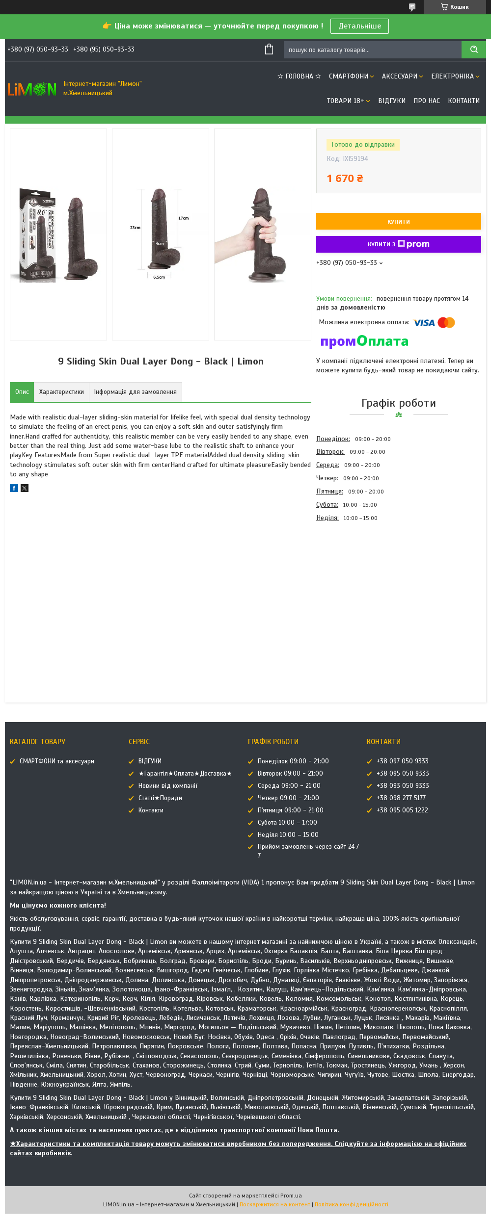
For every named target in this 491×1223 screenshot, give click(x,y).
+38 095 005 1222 (402, 810)
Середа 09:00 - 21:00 (289, 786)
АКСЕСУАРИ (399, 76)
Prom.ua (291, 1195)
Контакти (464, 101)
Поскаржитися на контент (275, 1204)
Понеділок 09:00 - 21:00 (293, 761)
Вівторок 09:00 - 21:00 (290, 774)
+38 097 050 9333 (403, 761)
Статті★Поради (160, 798)
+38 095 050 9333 (403, 774)
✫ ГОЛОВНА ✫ (299, 76)
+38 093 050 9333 (403, 786)
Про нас (426, 101)
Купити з (399, 244)
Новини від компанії (167, 786)
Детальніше (359, 26)
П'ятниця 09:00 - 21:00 (291, 810)
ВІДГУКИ (392, 101)
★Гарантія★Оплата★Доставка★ (185, 774)
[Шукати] (474, 49)
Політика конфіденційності (351, 1204)
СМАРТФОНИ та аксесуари (57, 761)
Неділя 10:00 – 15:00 (288, 835)
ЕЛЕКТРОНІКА (452, 76)
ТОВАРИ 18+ (345, 101)
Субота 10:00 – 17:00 (287, 823)
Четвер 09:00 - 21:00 (288, 798)
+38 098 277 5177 (401, 798)
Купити (398, 221)
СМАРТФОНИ (348, 76)
